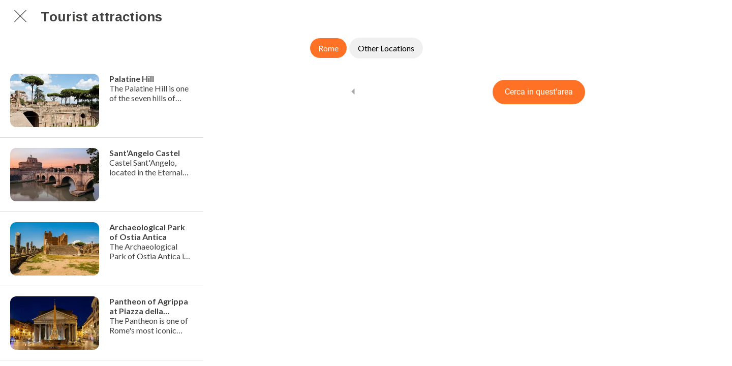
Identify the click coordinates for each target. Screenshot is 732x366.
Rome (328, 48)
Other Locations (386, 48)
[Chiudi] (20, 16)
